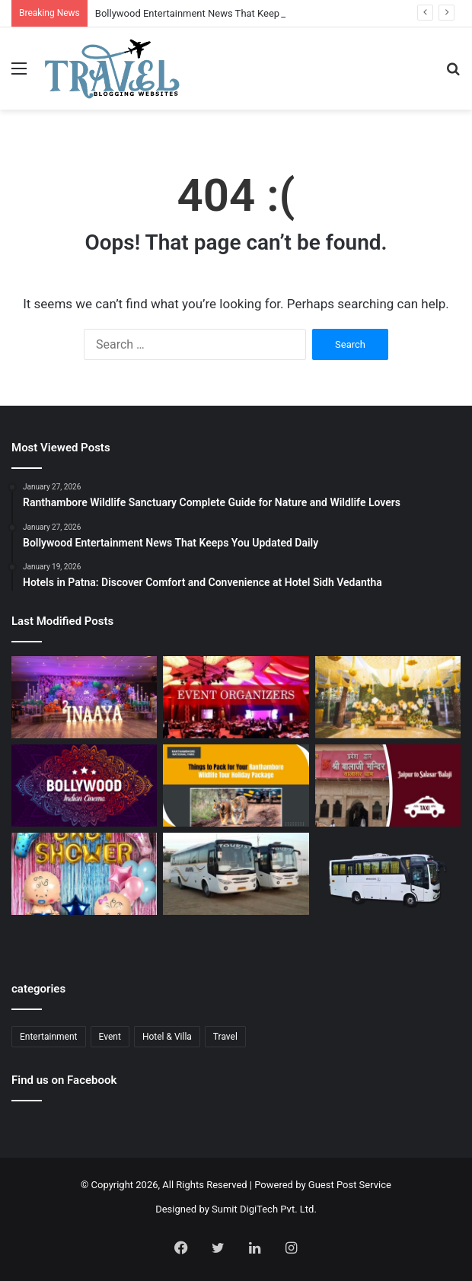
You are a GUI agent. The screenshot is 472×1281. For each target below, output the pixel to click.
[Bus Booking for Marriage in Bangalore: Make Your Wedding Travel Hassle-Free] (388, 881)
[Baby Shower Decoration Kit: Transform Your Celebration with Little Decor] (84, 874)
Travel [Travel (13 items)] (225, 1036)
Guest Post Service (349, 1184)
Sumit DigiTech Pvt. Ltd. (264, 1209)
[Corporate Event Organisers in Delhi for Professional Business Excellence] (235, 697)
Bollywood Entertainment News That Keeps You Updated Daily (231, 13)
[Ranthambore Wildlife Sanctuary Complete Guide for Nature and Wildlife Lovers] (235, 785)
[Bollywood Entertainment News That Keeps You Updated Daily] (84, 785)
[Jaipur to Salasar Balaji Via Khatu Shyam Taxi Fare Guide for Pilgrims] (388, 785)
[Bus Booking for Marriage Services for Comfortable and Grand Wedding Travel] (235, 874)
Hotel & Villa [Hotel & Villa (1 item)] (167, 1036)
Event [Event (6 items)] (110, 1036)
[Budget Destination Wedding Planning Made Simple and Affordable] (388, 697)
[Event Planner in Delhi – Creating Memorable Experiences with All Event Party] (84, 697)
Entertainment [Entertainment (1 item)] (49, 1036)
